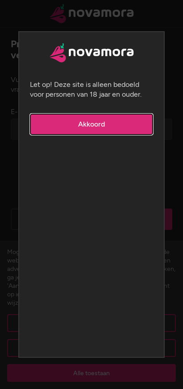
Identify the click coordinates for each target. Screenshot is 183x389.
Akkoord (91, 124)
